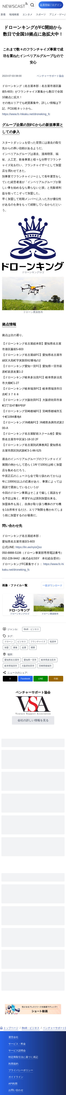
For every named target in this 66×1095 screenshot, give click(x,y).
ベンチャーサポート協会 (50, 75)
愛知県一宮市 (30, 660)
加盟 (6, 647)
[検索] (32, 4)
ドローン (8, 641)
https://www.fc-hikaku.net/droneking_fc (26, 114)
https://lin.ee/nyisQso (28, 547)
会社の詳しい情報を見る (33, 720)
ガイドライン (15, 1076)
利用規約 (13, 1063)
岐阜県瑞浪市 (10, 666)
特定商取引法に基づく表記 (23, 1057)
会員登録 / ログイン (51, 5)
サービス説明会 (17, 1050)
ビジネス (21, 641)
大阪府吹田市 (28, 666)
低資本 (53, 641)
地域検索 (14, 14)
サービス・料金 (17, 1043)
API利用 (12, 1083)
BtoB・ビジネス (31, 629)
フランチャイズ (37, 641)
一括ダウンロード (52, 585)
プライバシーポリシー (20, 1070)
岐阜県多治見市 (48, 660)
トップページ (9, 1028)
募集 (15, 647)
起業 (24, 647)
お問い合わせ (15, 1090)
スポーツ (41, 14)
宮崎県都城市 (45, 666)
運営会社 (13, 1037)
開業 (33, 647)
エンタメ (27, 14)
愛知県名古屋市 (11, 660)
